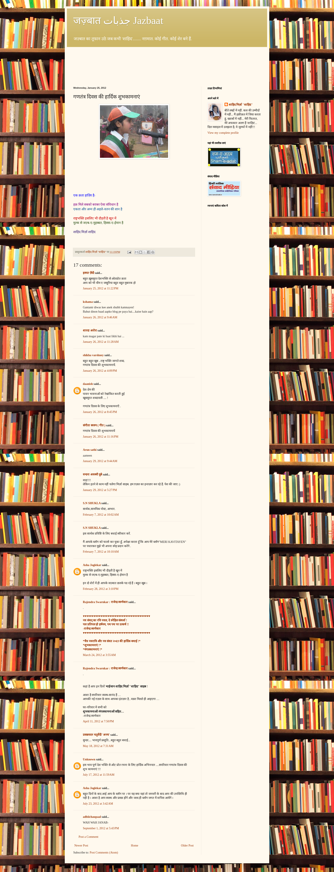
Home (134, 845)
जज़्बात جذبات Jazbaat (118, 20)
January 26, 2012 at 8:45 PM (100, 412)
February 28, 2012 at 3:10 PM (100, 588)
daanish (88, 384)
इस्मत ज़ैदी (88, 273)
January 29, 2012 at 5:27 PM (100, 490)
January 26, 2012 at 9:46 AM (100, 317)
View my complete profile (223, 132)
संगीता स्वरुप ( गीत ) (94, 425)
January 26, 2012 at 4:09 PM (100, 370)
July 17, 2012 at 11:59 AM (98, 774)
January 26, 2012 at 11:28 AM (101, 341)
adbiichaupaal (92, 816)
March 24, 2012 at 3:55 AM (99, 655)
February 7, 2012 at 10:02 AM (101, 514)
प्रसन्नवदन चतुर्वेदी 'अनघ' (96, 734)
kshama (88, 301)
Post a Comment (88, 836)
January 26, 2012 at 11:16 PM (100, 436)
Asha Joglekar (92, 565)
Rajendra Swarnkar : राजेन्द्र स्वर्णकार (105, 602)
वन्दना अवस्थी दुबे (92, 474)
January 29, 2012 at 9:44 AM (100, 461)
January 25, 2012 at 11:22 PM (100, 288)
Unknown (89, 759)
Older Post (187, 845)
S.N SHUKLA (92, 503)
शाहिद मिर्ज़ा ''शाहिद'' (241, 104)
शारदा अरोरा (90, 330)
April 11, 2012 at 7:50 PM (98, 721)
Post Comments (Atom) (104, 852)
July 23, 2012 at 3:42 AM (98, 803)
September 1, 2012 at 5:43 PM (101, 828)
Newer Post (81, 845)
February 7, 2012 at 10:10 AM (101, 551)
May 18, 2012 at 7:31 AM (98, 746)
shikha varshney (93, 355)
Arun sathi (89, 449)
